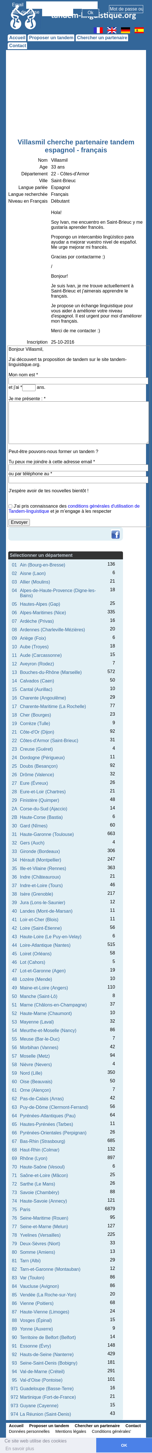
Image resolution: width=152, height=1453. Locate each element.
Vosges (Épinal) (36, 1320)
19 (14, 723)
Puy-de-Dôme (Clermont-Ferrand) (54, 1107)
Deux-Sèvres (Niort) (40, 1243)
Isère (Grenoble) (36, 894)
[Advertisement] (76, 95)
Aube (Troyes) (34, 646)
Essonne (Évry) (35, 1346)
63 (14, 1107)
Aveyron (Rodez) (37, 663)
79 (14, 1243)
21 (14, 732)
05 (14, 604)
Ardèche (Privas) (37, 621)
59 (14, 1073)
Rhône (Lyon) (33, 1158)
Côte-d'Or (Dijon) (37, 732)
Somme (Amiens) (37, 1252)
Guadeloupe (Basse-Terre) (47, 1388)
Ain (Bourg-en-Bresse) (42, 564)
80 (14, 1252)
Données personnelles (29, 1431)
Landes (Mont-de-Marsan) (46, 911)
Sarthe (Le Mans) (37, 1184)
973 (14, 1405)
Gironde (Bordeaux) (40, 851)
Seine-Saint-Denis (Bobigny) (48, 1363)
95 (14, 1380)
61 (14, 1090)
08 (14, 629)
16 (14, 698)
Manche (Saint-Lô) (38, 996)
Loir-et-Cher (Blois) (39, 919)
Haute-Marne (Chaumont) (46, 1013)
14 (14, 680)
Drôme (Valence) (37, 774)
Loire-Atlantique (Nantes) (45, 945)
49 (14, 987)
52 (14, 1013)
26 (14, 774)
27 (14, 783)
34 (14, 860)
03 (14, 582)
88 (14, 1320)
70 (14, 1167)
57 (14, 1056)
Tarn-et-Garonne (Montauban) (50, 1269)
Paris (25, 1209)
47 (14, 970)
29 (14, 800)
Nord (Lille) (31, 1073)
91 (14, 1346)
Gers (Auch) (32, 842)
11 (14, 655)
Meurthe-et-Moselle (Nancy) (48, 1030)
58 (14, 1064)
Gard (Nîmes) (34, 825)
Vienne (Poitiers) (37, 1303)
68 (14, 1149)
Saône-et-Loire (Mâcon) (44, 1175)
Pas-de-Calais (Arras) (42, 1098)
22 (14, 740)
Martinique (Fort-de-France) (48, 1397)
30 (14, 825)
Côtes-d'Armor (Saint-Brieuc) (49, 740)
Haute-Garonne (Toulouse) (47, 834)
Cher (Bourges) (35, 715)
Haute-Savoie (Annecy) (43, 1201)
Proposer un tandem (51, 37)
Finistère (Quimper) (39, 800)
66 (14, 1132)
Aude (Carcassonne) (41, 655)
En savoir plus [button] (19, 1448)
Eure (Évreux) (34, 783)
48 (14, 979)
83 (14, 1277)
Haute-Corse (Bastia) (41, 817)
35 (14, 868)
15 (14, 689)
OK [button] (124, 1445)
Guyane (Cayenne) (39, 1405)
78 (14, 1235)
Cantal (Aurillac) (36, 689)
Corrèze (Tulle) (35, 723)
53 (14, 1022)
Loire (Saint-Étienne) (41, 928)
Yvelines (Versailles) (40, 1235)
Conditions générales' (111, 1431)
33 (14, 851)
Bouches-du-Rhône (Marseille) (51, 672)
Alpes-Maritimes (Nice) (43, 612)
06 (14, 612)
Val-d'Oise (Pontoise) (41, 1380)
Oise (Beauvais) (36, 1081)
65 (14, 1124)
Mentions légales (71, 1431)
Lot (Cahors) (32, 962)
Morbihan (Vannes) (39, 1047)
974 (14, 1414)
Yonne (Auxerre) (36, 1329)
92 (14, 1354)
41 (14, 919)
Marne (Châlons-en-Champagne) (53, 1004)
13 (14, 672)
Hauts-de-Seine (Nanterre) (47, 1354)
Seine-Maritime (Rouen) (44, 1218)
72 (14, 1184)
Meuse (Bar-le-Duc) (40, 1039)
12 (14, 663)
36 (14, 877)
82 (14, 1269)
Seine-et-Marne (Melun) (44, 1226)
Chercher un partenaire (102, 37)
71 (14, 1175)
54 (14, 1030)
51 (14, 1004)
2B (14, 817)
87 (14, 1311)
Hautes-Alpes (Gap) (40, 604)
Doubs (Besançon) (39, 766)
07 (14, 621)
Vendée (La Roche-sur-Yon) (48, 1294)
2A (14, 808)
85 (14, 1294)
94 (14, 1371)
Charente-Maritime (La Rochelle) (53, 706)
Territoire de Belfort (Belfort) (48, 1337)
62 (14, 1098)
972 (14, 1397)
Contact (17, 45)
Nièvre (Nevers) (36, 1064)
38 (14, 894)
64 (14, 1115)
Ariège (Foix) (33, 638)
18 (14, 715)
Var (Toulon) (32, 1277)
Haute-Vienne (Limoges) (44, 1311)
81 (14, 1260)
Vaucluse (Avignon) (39, 1286)
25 (14, 766)
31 (14, 834)
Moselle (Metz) (35, 1056)
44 (14, 945)
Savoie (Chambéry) (39, 1192)
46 (14, 962)
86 (14, 1303)
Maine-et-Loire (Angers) (44, 987)
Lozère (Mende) (36, 979)
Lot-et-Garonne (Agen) (43, 970)
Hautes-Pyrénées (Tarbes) (46, 1124)
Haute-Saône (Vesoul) (42, 1167)
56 (14, 1047)
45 (14, 953)
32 (14, 842)
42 (14, 928)
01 (14, 564)
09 (14, 638)
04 (14, 590)
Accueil (17, 37)
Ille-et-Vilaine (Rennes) (43, 868)
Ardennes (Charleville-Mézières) (52, 629)
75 (14, 1209)
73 (14, 1192)
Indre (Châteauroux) (40, 877)
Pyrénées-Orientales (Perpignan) (53, 1132)
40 (14, 911)
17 (14, 706)
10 (14, 646)
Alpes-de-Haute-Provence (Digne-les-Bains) (58, 593)
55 (14, 1039)
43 (14, 936)
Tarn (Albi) (30, 1260)
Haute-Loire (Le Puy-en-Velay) (50, 936)
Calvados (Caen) (37, 680)
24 (14, 757)
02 (14, 573)
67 (14, 1141)
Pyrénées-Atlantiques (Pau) (48, 1115)
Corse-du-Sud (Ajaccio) (43, 808)
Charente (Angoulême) (43, 698)
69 (14, 1158)
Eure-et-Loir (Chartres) (43, 791)
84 (14, 1286)
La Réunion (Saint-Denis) (45, 1414)
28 (14, 791)
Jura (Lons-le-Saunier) (42, 902)
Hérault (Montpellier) (40, 860)
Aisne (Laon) (33, 573)
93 (14, 1363)
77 (14, 1226)
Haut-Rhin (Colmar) (39, 1149)
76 (14, 1218)
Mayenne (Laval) (37, 1022)
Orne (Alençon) (35, 1090)
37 (14, 885)
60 (14, 1081)
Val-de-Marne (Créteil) (42, 1371)
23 (14, 749)
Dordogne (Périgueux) (42, 757)
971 (14, 1388)
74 (14, 1201)
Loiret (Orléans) (36, 953)
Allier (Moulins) (35, 582)
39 (14, 902)
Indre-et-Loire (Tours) (41, 885)
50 (14, 996)
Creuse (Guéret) (36, 749)
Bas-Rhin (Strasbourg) (42, 1141)
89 (14, 1329)
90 (14, 1337)
